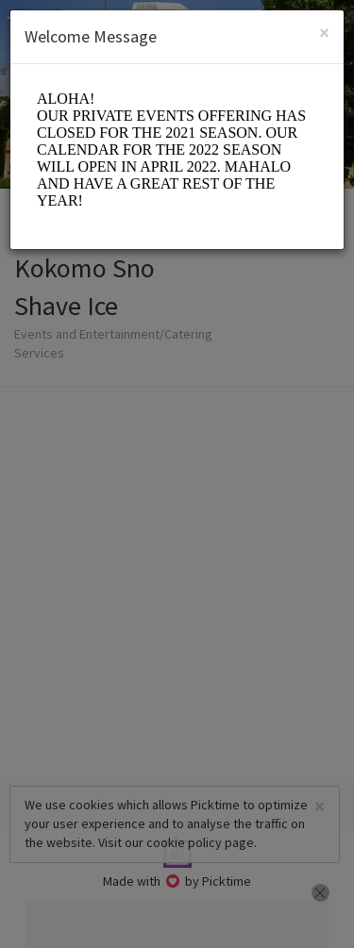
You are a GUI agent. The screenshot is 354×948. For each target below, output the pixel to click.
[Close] (324, 32)
